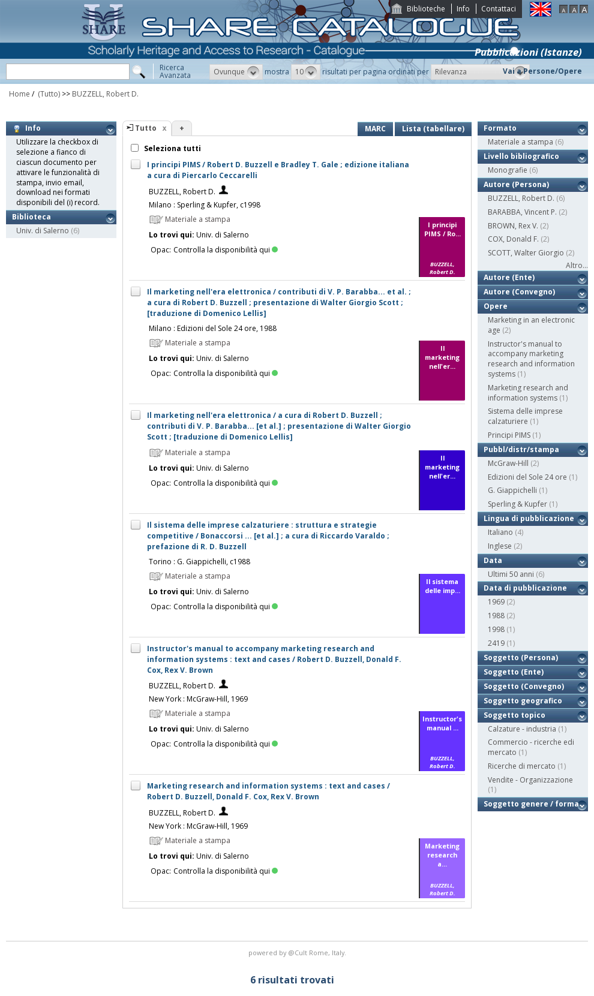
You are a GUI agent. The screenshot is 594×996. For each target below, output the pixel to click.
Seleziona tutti (171, 148)
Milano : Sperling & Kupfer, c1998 (204, 205)
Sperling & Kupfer (517, 504)
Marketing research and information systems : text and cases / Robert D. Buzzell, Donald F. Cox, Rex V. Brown (268, 791)
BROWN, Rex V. (513, 226)
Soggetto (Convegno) (524, 686)
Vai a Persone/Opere (542, 71)
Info (463, 9)
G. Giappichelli (512, 490)
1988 (496, 615)
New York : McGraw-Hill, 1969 (198, 699)
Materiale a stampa (520, 142)
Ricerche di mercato (522, 766)
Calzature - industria (522, 729)
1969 (496, 602)
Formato (500, 128)
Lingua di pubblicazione (529, 518)
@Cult (298, 952)
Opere (496, 306)
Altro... (577, 265)
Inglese (500, 546)
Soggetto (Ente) (514, 672)
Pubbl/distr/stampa (521, 449)
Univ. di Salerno (42, 230)
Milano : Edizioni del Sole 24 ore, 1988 (213, 328)
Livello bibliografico (521, 156)
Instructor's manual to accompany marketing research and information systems (531, 359)
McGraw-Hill (508, 463)
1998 (496, 629)
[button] (236, 72)
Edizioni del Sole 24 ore (527, 477)
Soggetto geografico (523, 701)
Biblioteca (31, 217)
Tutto (146, 128)
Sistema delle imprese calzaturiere (525, 416)
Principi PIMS (509, 435)
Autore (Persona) (516, 184)
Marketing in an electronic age (531, 325)
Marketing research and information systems (528, 393)
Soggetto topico (514, 715)
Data (493, 560)
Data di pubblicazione (525, 588)
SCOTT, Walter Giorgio (526, 253)
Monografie (507, 170)
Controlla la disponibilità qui (225, 250)
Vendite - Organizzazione (530, 780)
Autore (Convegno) (519, 292)
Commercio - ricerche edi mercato (531, 747)
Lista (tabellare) (433, 129)
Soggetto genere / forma (531, 804)
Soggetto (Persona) (521, 657)
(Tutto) (48, 94)
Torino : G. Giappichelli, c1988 (199, 561)
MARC (375, 129)
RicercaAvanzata (175, 71)
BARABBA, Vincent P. (522, 212)
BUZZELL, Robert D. (105, 94)
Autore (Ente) (509, 277)
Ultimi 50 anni (511, 574)
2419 (496, 643)
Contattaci (498, 9)
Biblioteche (426, 9)
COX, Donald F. (513, 239)
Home (19, 94)
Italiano (500, 532)
